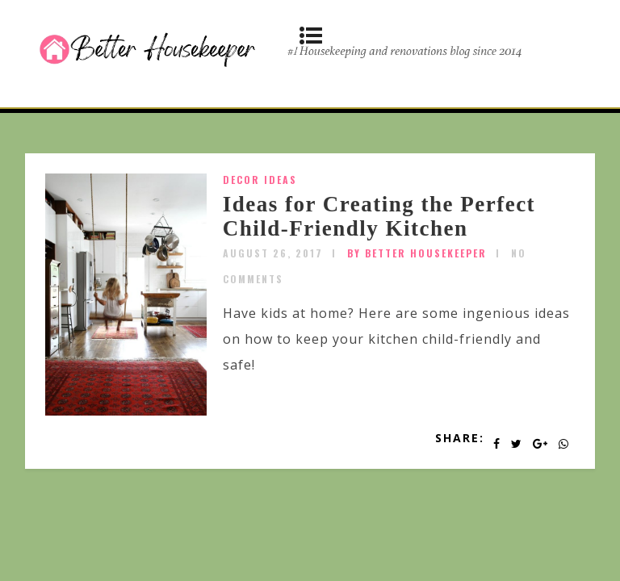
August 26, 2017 (273, 253)
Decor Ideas (260, 179)
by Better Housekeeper (417, 253)
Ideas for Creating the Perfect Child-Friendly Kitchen (379, 216)
